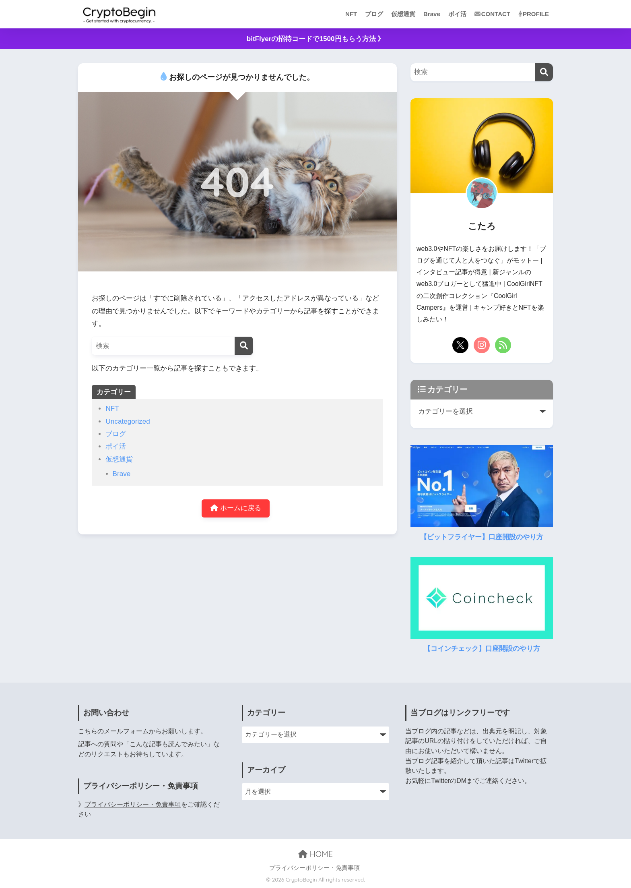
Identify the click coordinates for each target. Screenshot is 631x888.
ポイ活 (457, 13)
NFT (351, 13)
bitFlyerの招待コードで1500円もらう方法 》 (316, 39)
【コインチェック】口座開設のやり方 (482, 648)
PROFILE (533, 13)
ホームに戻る (235, 508)
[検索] (244, 346)
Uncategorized (127, 421)
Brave (431, 13)
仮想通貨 (403, 13)
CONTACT (492, 13)
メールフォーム (126, 731)
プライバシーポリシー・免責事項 (133, 804)
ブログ (374, 13)
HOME (315, 854)
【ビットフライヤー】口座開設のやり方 (481, 537)
